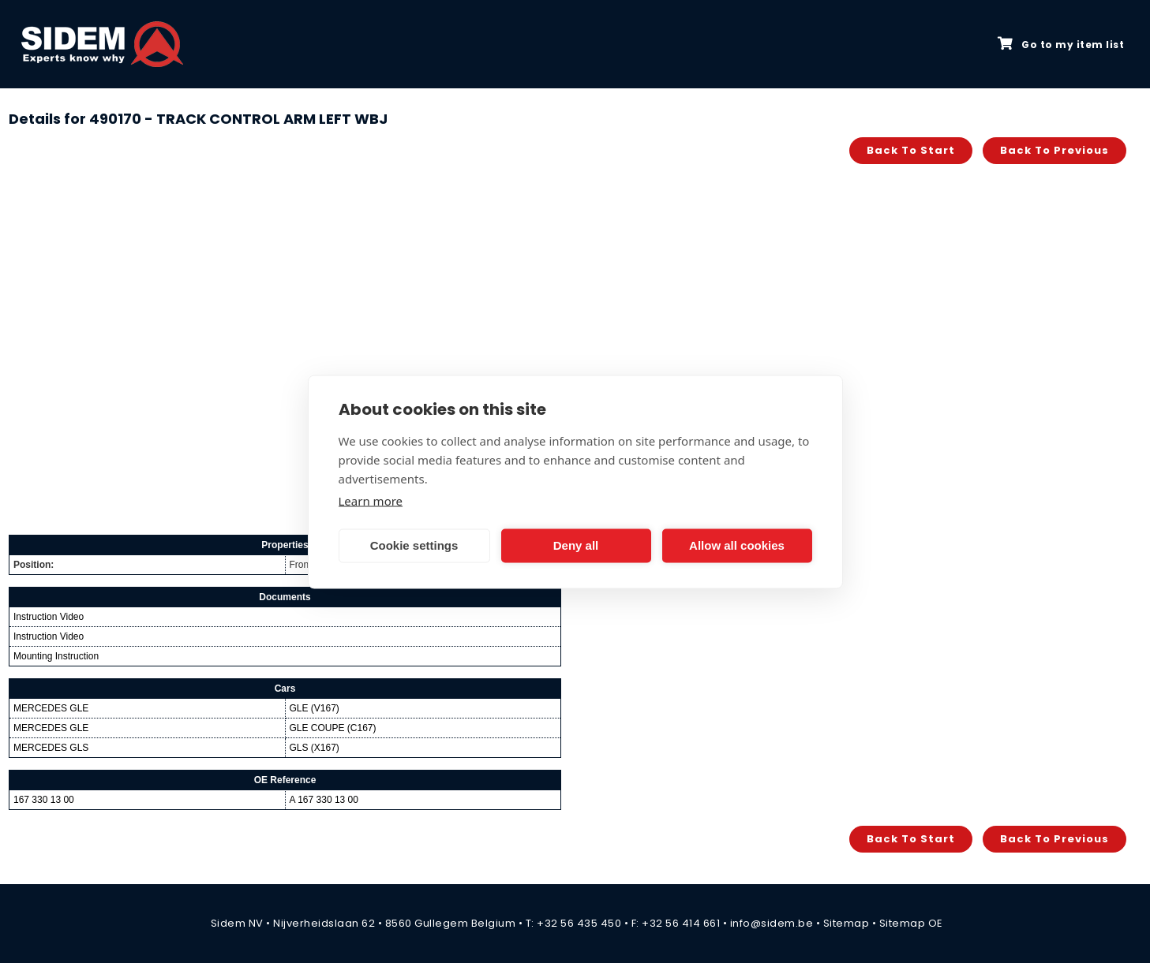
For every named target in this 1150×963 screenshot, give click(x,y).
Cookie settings (414, 545)
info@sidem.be (772, 923)
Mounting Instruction (56, 656)
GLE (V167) (314, 708)
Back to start (911, 150)
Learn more (371, 500)
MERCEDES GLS (50, 747)
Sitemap (846, 923)
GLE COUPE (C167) (333, 727)
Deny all (576, 545)
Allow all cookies (737, 545)
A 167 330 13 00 (324, 799)
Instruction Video (48, 616)
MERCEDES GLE (50, 708)
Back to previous (1054, 150)
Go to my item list (1061, 44)
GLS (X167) (314, 747)
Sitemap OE (911, 923)
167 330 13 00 (43, 799)
